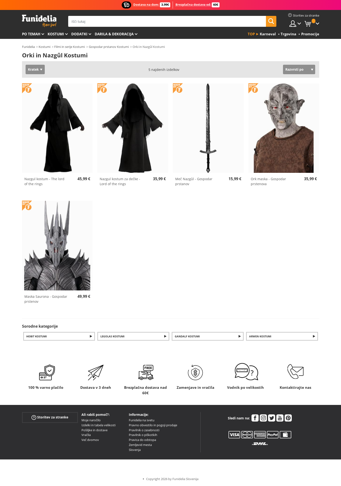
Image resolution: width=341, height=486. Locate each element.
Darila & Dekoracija (114, 34)
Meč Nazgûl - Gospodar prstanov (193, 181)
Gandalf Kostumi (187, 336)
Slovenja (135, 450)
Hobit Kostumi (36, 336)
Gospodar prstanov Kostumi (109, 47)
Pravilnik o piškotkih (143, 435)
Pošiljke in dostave (94, 430)
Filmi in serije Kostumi (69, 47)
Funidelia (28, 47)
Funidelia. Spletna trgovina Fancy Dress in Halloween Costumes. (39, 21)
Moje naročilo (91, 420)
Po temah (31, 34)
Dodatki (79, 34)
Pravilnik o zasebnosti (144, 430)
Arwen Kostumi (260, 336)
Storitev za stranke (49, 417)
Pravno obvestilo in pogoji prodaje (153, 425)
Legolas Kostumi (112, 336)
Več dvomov (90, 440)
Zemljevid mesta (140, 445)
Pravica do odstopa (142, 440)
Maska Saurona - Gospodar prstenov (45, 299)
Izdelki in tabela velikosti (98, 425)
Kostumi (56, 34)
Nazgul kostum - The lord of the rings (44, 181)
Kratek (33, 69)
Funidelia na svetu (141, 420)
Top (251, 34)
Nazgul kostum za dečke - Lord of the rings (120, 181)
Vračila (86, 435)
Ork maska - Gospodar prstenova (268, 181)
